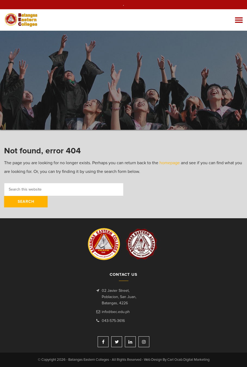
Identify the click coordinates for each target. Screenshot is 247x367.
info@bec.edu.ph (116, 312)
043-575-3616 (113, 321)
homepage (169, 163)
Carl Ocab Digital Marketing (188, 360)
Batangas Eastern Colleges (21, 19)
